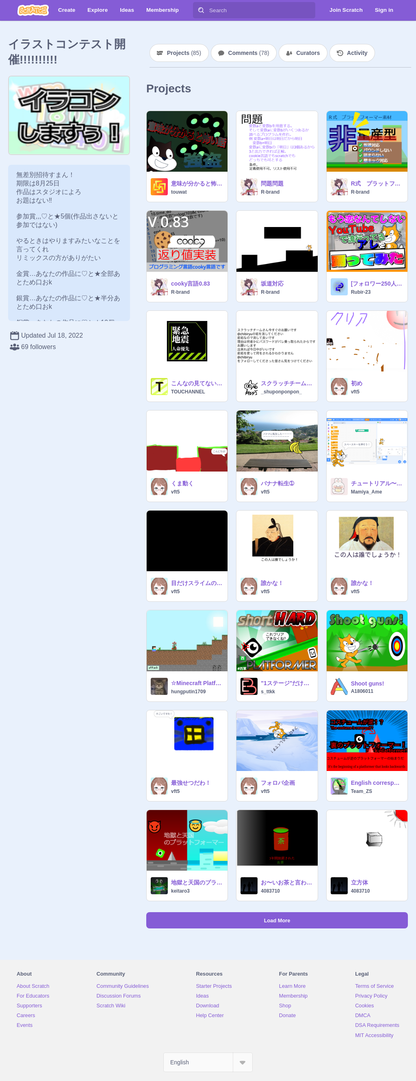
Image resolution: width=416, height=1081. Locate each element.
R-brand (270, 192)
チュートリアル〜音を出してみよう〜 (377, 483)
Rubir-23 (361, 292)
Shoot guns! (367, 683)
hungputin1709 (188, 691)
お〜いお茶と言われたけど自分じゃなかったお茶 (286, 882)
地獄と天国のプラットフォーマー (197, 882)
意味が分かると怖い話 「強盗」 (197, 183)
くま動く (182, 483)
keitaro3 (180, 891)
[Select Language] (208, 1062)
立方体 (359, 882)
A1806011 (362, 691)
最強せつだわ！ (191, 783)
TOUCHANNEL (188, 392)
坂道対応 (272, 283)
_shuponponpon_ (281, 392)
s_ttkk (268, 691)
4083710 (270, 891)
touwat (179, 192)
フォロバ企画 (278, 783)
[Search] (201, 10)
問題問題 (272, 183)
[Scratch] (33, 10)
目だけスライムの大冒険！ (197, 583)
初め (356, 383)
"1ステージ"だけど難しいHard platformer (286, 683)
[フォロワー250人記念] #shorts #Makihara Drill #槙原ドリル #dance (377, 283)
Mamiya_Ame (366, 492)
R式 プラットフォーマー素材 (377, 183)
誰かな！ (272, 583)
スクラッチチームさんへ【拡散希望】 (286, 383)
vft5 (355, 392)
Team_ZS (361, 791)
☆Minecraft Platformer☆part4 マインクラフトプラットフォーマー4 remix (197, 683)
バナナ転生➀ (277, 483)
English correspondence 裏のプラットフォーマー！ (377, 783)
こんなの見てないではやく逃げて (197, 383)
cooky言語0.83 (190, 283)
